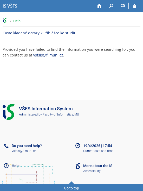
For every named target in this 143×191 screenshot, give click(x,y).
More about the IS (97, 166)
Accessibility (92, 171)
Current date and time (98, 151)
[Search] (111, 6)
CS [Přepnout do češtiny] (122, 5)
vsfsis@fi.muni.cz (48, 55)
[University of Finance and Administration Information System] (10, 6)
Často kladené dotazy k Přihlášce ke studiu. (40, 32)
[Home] (99, 6)
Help (17, 20)
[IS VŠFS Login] (134, 6)
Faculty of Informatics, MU (61, 114)
